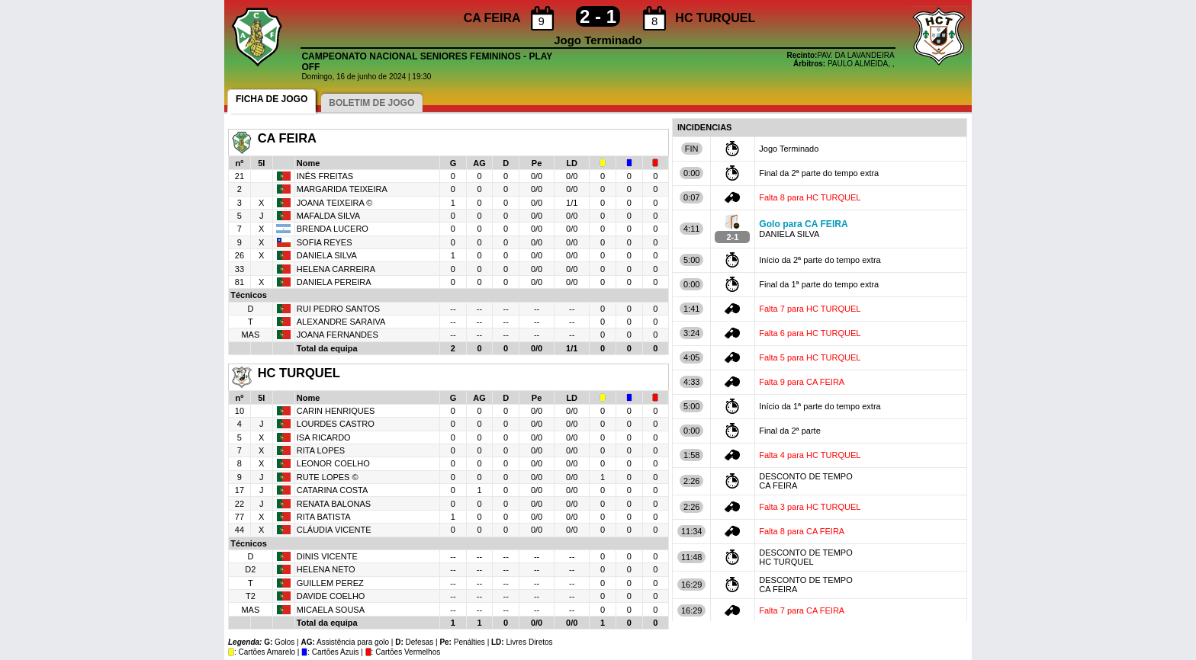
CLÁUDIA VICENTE (334, 529)
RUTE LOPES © (327, 477)
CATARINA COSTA (332, 490)
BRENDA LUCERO (332, 228)
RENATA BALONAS (334, 503)
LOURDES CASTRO (336, 423)
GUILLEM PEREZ (330, 583)
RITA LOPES (321, 450)
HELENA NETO (326, 569)
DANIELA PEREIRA (334, 282)
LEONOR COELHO (333, 463)
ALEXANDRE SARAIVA (341, 321)
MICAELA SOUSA (331, 609)
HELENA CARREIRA (336, 269)
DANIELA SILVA (327, 255)
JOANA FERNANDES (337, 334)
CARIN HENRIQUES (336, 410)
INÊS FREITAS (325, 176)
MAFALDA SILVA (328, 215)
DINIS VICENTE (327, 556)
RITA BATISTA (324, 516)
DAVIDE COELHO (331, 596)
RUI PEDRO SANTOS (338, 308)
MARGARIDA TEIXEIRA (342, 189)
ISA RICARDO (324, 437)
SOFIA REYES (324, 242)
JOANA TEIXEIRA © (335, 202)
